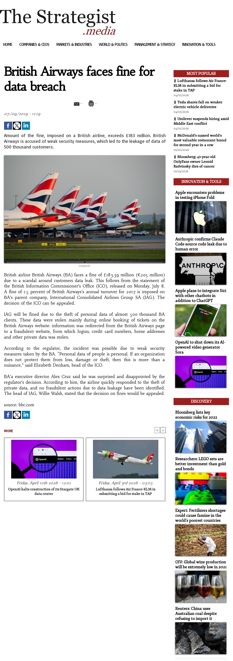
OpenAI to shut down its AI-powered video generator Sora (199, 338)
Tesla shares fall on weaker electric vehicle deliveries (198, 104)
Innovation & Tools (198, 44)
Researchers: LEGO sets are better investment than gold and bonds (198, 448)
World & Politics (113, 44)
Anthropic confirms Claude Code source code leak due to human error (198, 240)
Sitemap (8, 650)
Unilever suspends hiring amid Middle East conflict (197, 121)
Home (8, 44)
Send (73, 102)
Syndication (29, 650)
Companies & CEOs (34, 44)
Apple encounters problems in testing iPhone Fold (199, 192)
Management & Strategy (155, 44)
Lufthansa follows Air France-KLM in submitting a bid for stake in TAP (125, 492)
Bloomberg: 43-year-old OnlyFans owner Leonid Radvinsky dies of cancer (195, 161)
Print (97, 102)
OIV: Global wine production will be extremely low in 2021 (198, 546)
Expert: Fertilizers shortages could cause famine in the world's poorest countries (197, 498)
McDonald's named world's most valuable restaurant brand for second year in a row (201, 140)
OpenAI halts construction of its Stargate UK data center (43, 492)
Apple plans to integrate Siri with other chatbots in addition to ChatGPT (200, 290)
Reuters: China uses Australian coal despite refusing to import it (200, 594)
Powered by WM (50, 650)
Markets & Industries (74, 44)
